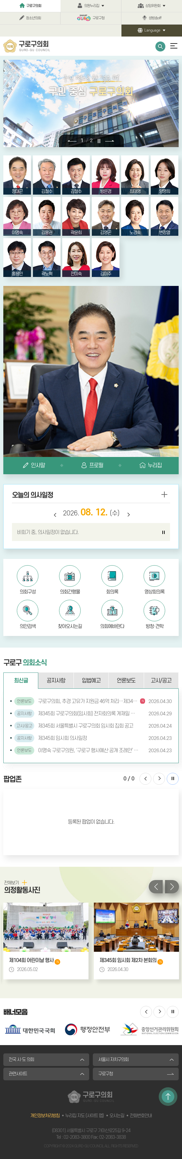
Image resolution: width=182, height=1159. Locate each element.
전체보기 (11, 883)
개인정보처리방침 (45, 1115)
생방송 (155, 18)
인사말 (38, 466)
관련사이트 (18, 1073)
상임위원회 (152, 6)
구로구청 (98, 18)
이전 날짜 (54, 515)
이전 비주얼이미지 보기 (72, 140)
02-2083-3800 (77, 1137)
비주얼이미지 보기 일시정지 (99, 140)
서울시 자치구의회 (113, 1059)
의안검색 (28, 626)
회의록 (112, 592)
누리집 (155, 466)
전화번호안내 (141, 1115)
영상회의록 (154, 592)
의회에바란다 (112, 626)
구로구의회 (33, 6)
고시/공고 (161, 681)
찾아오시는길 (70, 626)
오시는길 (116, 1115)
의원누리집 (91, 6)
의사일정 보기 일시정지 (163, 532)
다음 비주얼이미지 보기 (110, 140)
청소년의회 (33, 18)
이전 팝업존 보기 (145, 779)
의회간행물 (70, 592)
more (164, 494)
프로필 (96, 466)
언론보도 (126, 681)
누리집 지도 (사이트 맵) (84, 1115)
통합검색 (160, 46)
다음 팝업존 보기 (159, 779)
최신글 (21, 681)
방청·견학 (154, 626)
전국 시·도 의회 (21, 1059)
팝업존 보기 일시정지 (173, 779)
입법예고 (91, 681)
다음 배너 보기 (159, 1012)
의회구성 (28, 592)
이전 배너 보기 (146, 1012)
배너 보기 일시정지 (173, 1012)
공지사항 (56, 681)
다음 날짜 (127, 515)
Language (152, 31)
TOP (168, 1096)
